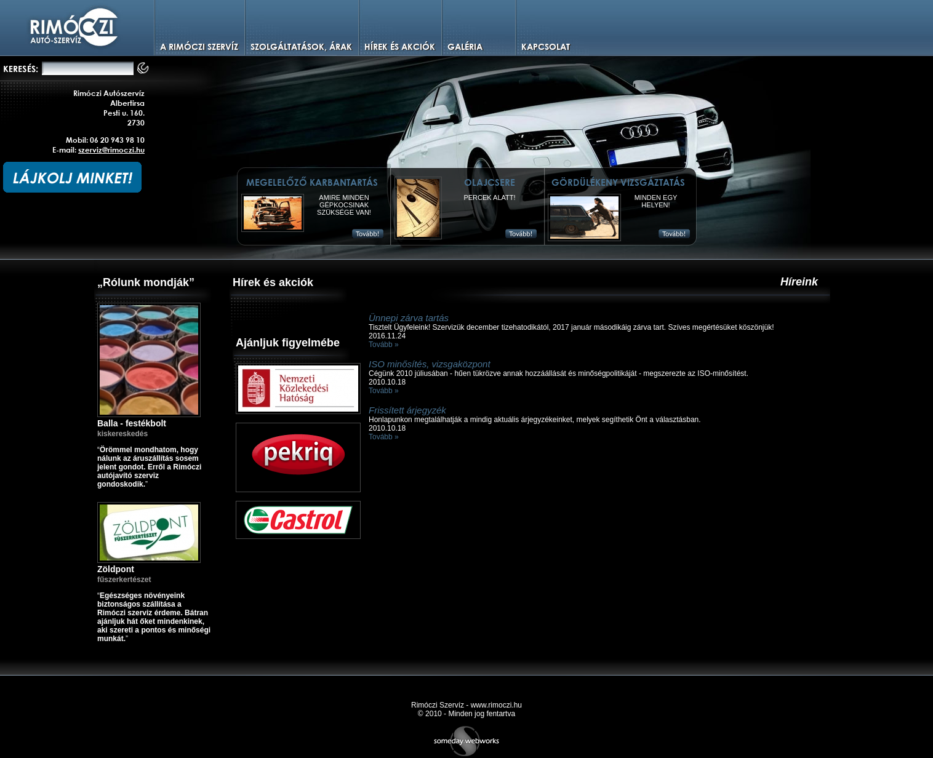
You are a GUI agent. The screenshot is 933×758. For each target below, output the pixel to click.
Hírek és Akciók (399, 46)
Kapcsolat (545, 46)
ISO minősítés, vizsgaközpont (430, 364)
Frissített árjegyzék (407, 410)
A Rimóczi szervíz (199, 46)
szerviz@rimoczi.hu (111, 149)
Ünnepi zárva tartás (409, 318)
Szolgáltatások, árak (301, 46)
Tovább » (384, 344)
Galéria (465, 46)
